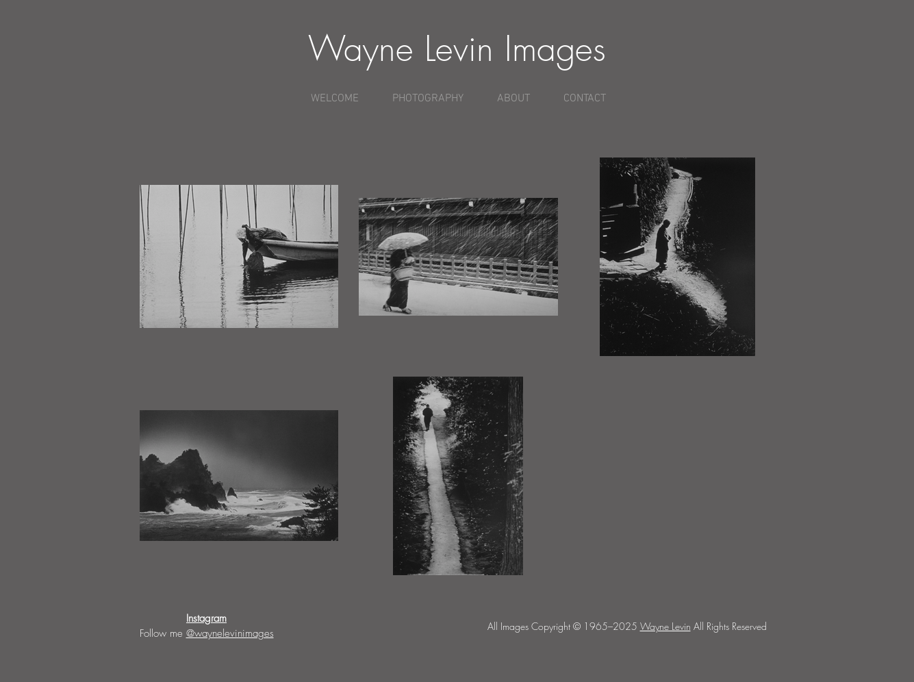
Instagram (206, 618)
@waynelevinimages (230, 633)
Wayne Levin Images (457, 49)
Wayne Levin (665, 626)
